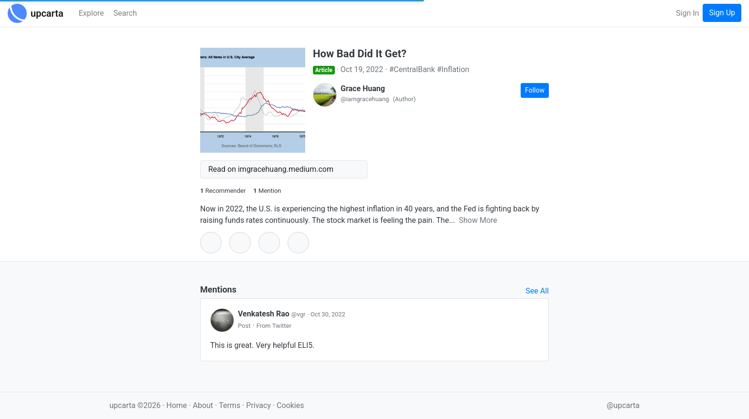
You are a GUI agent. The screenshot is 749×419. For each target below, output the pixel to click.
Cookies (290, 405)
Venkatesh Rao (272, 313)
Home (176, 405)
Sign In (687, 13)
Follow (535, 90)
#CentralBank (412, 69)
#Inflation (453, 69)
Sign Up (722, 12)
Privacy (259, 405)
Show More (478, 220)
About (203, 405)
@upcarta (623, 405)
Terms (230, 405)
